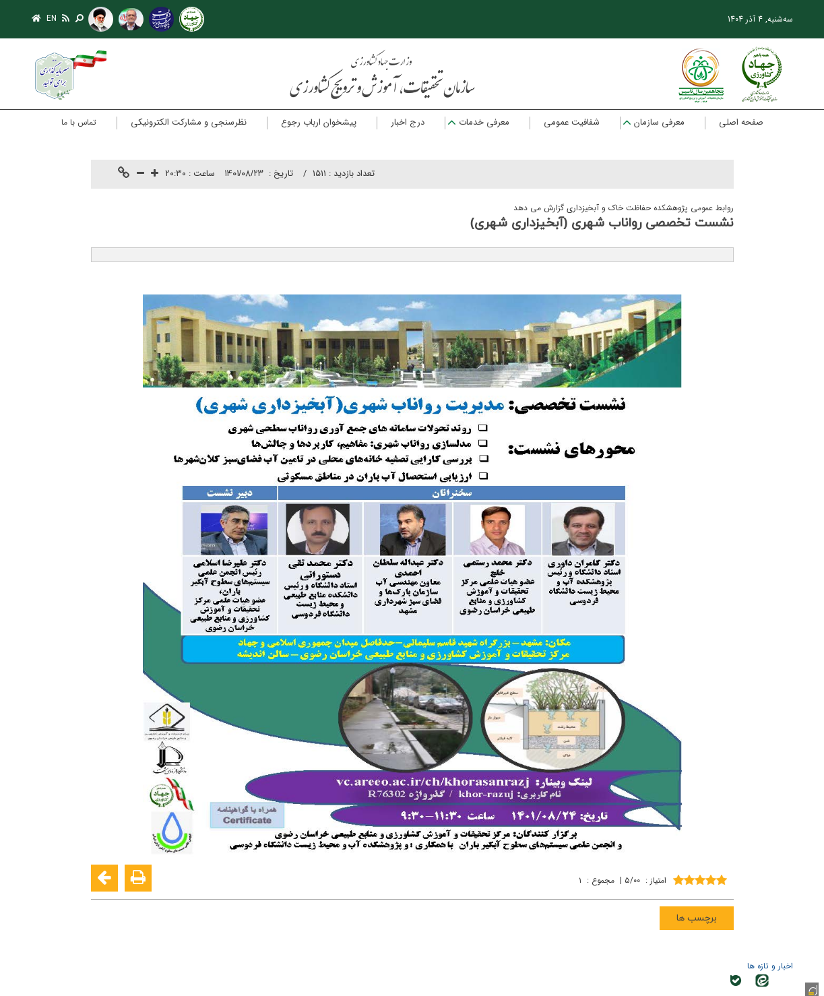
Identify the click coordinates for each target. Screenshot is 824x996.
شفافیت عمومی (572, 122)
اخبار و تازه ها (770, 966)
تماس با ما (78, 122)
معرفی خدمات (484, 122)
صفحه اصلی (741, 122)
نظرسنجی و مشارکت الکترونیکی (189, 122)
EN (51, 18)
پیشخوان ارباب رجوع (318, 122)
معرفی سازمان (659, 122)
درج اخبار (407, 122)
